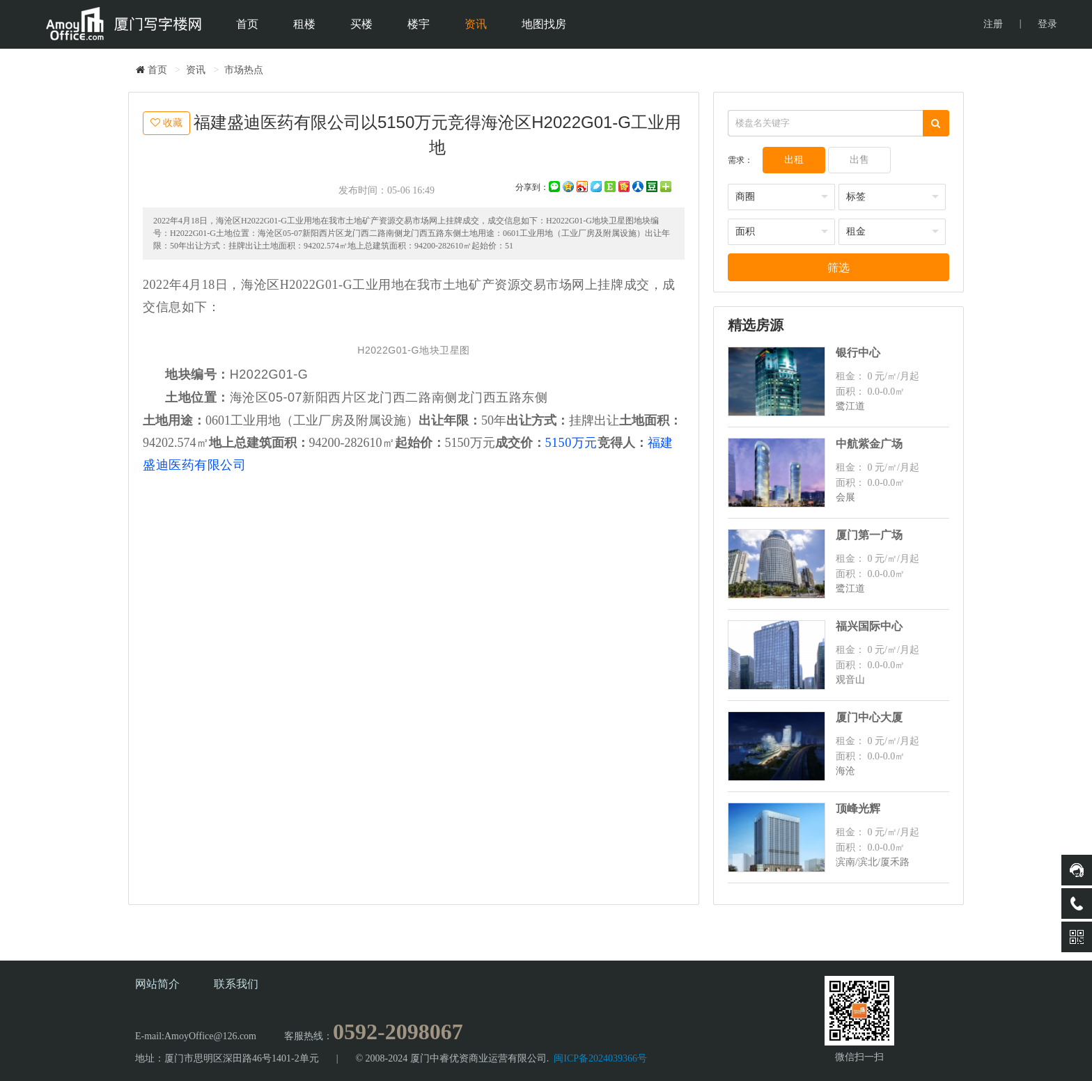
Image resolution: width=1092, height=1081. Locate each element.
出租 (794, 160)
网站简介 (157, 984)
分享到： (532, 187)
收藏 (166, 122)
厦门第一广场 (869, 535)
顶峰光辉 (858, 808)
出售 (859, 160)
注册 (993, 24)
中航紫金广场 (869, 444)
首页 (246, 24)
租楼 (303, 24)
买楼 (361, 24)
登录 (1047, 24)
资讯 (475, 24)
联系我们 (236, 984)
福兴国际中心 (869, 626)
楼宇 (418, 24)
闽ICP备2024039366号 (600, 1058)
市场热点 (243, 70)
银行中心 (858, 352)
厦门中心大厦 (869, 717)
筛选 (838, 268)
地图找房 (543, 24)
